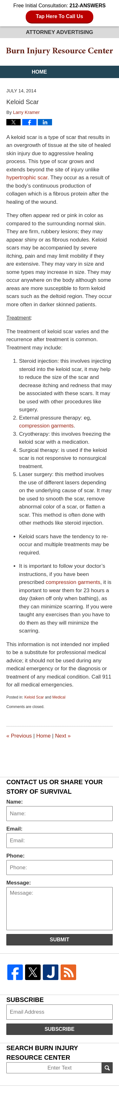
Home (39, 72)
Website (43, 84)
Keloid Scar (34, 697)
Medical (58, 697)
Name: (14, 802)
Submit (59, 939)
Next (62, 736)
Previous (19, 736)
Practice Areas (54, 96)
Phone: (15, 856)
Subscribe (59, 1029)
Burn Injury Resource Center (59, 52)
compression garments (46, 426)
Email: (14, 829)
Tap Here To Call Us (59, 16)
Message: (18, 883)
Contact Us (48, 109)
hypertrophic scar (26, 178)
